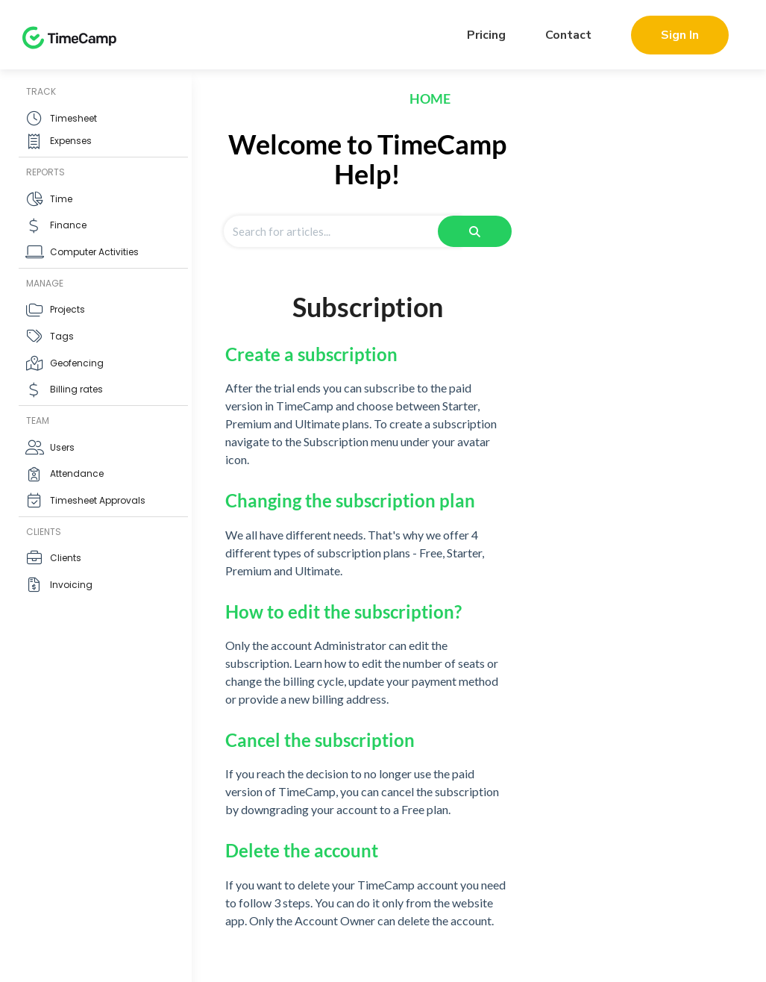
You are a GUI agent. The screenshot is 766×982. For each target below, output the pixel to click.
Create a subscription (311, 354)
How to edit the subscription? (343, 611)
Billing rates (76, 389)
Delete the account (301, 850)
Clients (65, 557)
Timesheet (73, 118)
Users (62, 447)
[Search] (475, 231)
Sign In (680, 35)
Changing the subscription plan (350, 500)
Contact (568, 35)
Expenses (71, 140)
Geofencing (77, 363)
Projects (67, 309)
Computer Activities (94, 252)
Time (61, 199)
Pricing (486, 35)
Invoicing (71, 584)
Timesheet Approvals (97, 500)
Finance (68, 225)
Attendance (77, 473)
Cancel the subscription (320, 740)
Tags (62, 336)
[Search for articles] (342, 231)
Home (430, 98)
